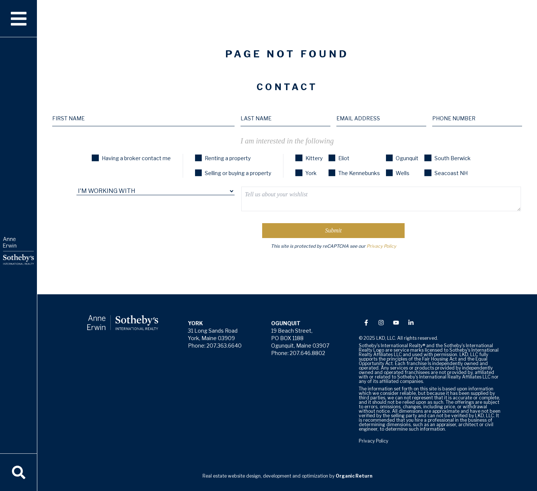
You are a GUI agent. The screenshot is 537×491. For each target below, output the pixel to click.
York (305, 173)
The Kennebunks (354, 173)
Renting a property (223, 158)
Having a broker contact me (131, 158)
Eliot (339, 158)
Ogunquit (402, 158)
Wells (397, 173)
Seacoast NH (445, 173)
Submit (333, 230)
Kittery (308, 158)
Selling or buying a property (233, 173)
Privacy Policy (381, 246)
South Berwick (447, 158)
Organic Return (354, 476)
